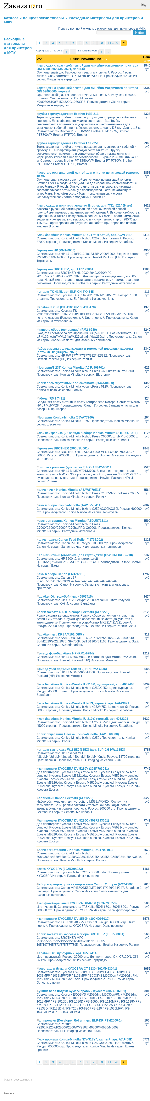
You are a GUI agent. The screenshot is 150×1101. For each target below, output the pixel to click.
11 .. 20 (113, 42)
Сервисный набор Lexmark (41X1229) (64, 798)
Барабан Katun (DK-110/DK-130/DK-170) (66, 307)
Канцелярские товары (43, 18)
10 (101, 42)
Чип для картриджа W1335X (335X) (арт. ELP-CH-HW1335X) (80, 749)
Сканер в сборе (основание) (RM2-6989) (66, 329)
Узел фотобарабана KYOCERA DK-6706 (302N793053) (76, 903)
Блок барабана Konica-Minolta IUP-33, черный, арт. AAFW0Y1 (82, 703)
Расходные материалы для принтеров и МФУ (18, 46)
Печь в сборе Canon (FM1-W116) (60, 574)
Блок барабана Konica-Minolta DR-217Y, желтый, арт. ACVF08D (83, 235)
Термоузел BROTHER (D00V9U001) (62, 448)
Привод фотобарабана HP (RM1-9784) (65, 653)
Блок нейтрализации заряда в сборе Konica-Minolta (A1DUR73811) (86, 433)
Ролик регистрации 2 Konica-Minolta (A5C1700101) (74, 850)
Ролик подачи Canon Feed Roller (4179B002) (69, 539)
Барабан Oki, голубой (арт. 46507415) (64, 596)
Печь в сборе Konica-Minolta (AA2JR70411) (68, 505)
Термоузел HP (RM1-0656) (55, 250)
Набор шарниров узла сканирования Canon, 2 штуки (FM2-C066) (85, 884)
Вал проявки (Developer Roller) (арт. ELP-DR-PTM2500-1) (79, 1020)
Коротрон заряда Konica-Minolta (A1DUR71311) (72, 520)
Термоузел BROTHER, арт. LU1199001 (64, 269)
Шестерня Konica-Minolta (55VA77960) (65, 417)
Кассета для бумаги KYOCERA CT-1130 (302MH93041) (76, 968)
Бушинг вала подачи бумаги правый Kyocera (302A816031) (81, 991)
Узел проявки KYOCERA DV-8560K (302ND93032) (72, 918)
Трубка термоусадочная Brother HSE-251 (67, 143)
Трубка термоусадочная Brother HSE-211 (67, 113)
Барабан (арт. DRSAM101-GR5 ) (60, 634)
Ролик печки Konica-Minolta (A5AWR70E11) (68, 489)
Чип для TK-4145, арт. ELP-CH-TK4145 (65, 291)
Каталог (11, 18)
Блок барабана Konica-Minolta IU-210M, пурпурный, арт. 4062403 (85, 684)
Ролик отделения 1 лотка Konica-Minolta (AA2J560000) (77, 734)
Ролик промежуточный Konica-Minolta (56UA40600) (75, 383)
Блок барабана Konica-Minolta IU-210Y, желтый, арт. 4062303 (82, 718)
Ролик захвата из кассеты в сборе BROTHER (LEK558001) (80, 934)
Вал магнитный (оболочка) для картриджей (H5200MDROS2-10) (84, 555)
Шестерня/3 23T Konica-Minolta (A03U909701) (70, 367)
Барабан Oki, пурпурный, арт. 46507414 (66, 953)
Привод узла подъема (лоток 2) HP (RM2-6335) (71, 669)
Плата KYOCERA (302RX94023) (59, 868)
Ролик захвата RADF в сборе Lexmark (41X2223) (72, 612)
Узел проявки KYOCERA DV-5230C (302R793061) (72, 820)
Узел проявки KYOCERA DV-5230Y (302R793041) (72, 768)
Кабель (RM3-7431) (50, 398)
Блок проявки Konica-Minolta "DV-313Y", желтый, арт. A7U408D (84, 1039)
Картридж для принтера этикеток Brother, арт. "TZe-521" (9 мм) (84, 205)
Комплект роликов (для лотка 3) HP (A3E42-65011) (74, 467)
